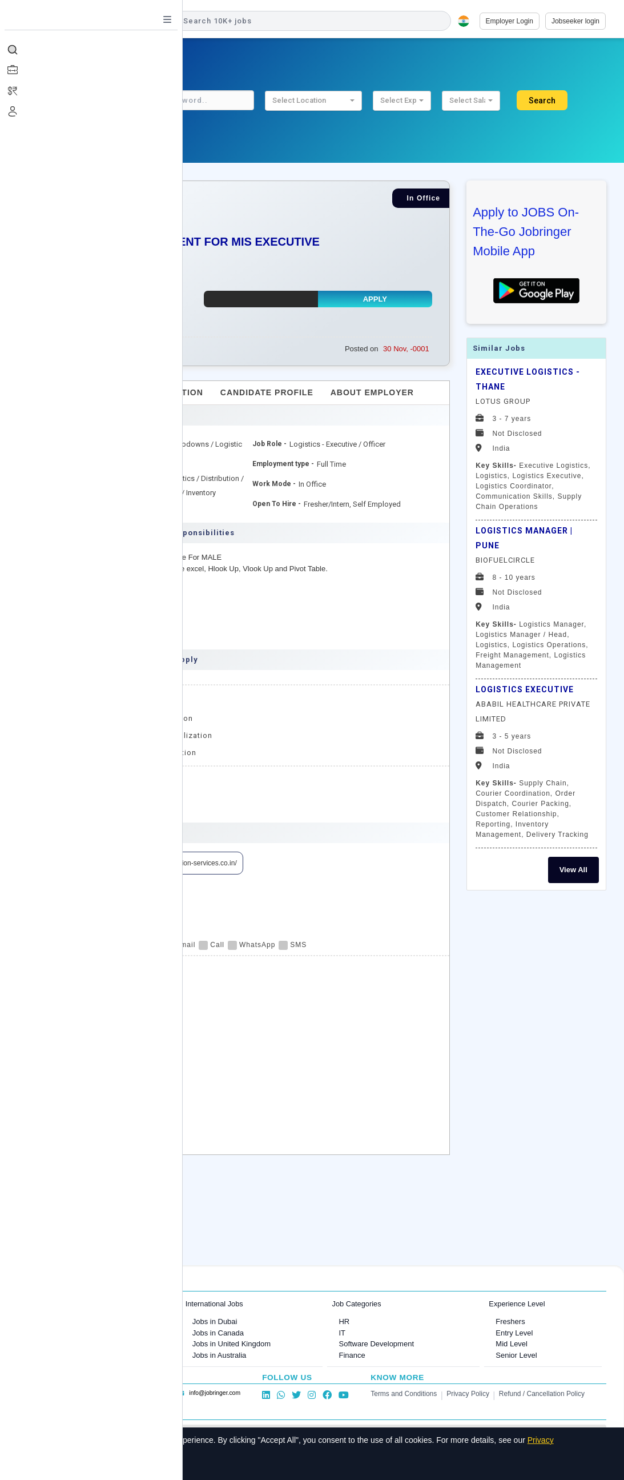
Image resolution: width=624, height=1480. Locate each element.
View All (573, 869)
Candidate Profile (266, 392)
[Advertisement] (536, 1075)
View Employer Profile (96, 863)
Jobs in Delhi (80, 1355)
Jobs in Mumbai (85, 1321)
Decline (132, 1465)
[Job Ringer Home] (99, 21)
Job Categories (356, 1303)
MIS (77, 803)
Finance (352, 1355)
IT (342, 1333)
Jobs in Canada (218, 1333)
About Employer (372, 392)
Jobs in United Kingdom (231, 1343)
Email (179, 945)
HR (344, 1321)
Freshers (510, 1321)
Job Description (162, 392)
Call (211, 945)
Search (542, 100)
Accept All (80, 1465)
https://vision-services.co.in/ (195, 863)
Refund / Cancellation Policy (542, 1394)
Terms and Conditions (404, 1394)
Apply (375, 299)
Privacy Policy (467, 1394)
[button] (313, 101)
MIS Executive (137, 803)
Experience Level (517, 1303)
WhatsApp (251, 945)
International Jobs (214, 1303)
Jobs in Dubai (214, 1321)
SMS (293, 945)
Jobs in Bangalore (88, 1333)
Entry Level (514, 1333)
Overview (80, 392)
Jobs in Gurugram (88, 1343)
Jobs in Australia (219, 1355)
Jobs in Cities (73, 1303)
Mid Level (512, 1343)
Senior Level (516, 1355)
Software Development (376, 1343)
